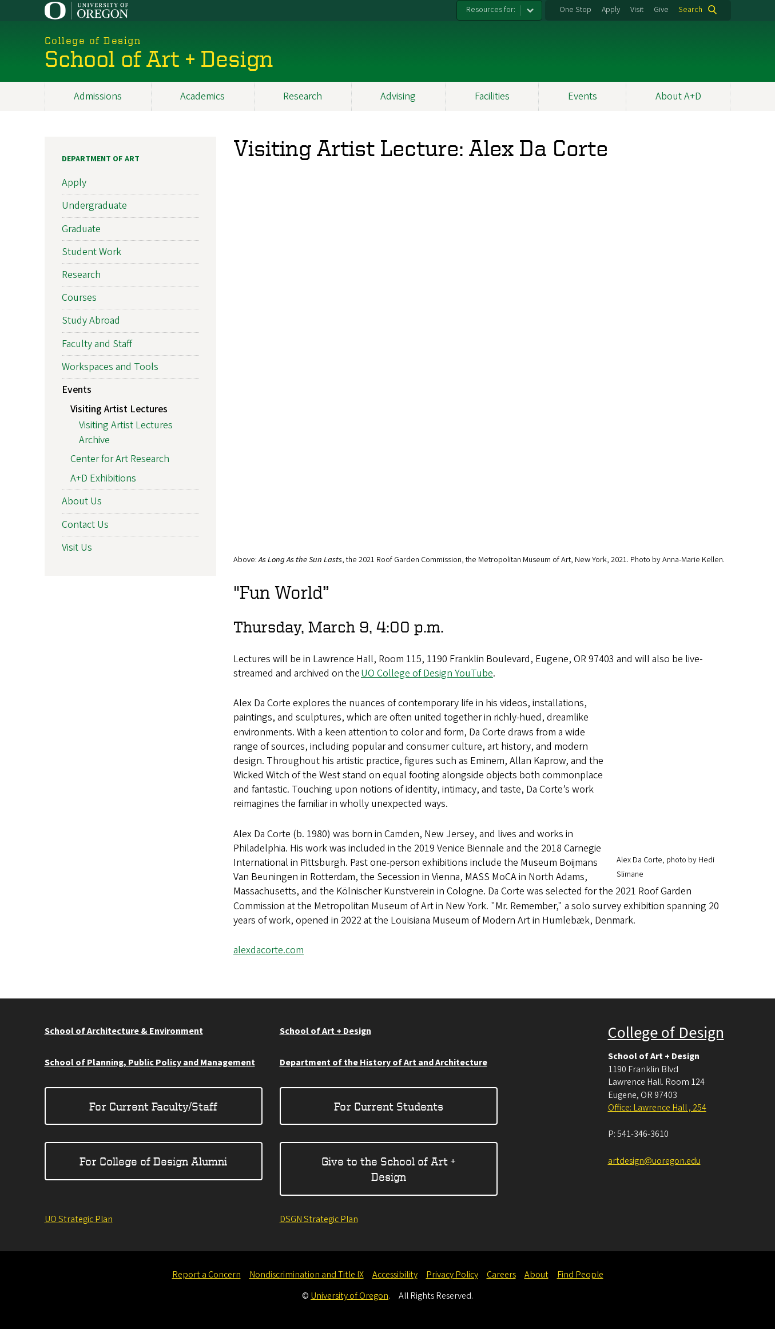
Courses (79, 298)
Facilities (492, 96)
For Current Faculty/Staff (153, 1106)
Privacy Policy (452, 1274)
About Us (82, 501)
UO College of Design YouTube (427, 673)
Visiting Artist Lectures (119, 409)
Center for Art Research (119, 459)
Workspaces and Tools (110, 367)
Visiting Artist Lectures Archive (126, 432)
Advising (398, 96)
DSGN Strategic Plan (319, 1219)
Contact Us (85, 524)
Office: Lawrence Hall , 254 (657, 1107)
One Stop (575, 9)
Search (690, 9)
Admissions (98, 96)
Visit (636, 9)
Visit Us (77, 547)
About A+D (678, 96)
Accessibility (395, 1274)
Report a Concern (206, 1274)
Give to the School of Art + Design (388, 1169)
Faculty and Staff (97, 343)
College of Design (666, 1032)
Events (582, 96)
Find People (580, 1274)
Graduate (81, 228)
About (536, 1274)
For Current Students (388, 1106)
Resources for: (490, 9)
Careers (501, 1274)
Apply (611, 9)
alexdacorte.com (268, 950)
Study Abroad (91, 320)
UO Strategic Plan (79, 1219)
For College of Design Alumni (153, 1161)
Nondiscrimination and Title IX (306, 1274)
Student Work (91, 252)
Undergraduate (94, 205)
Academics (202, 96)
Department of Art (101, 159)
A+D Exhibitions (103, 478)
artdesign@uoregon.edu (654, 1161)
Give (661, 9)
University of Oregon (349, 1296)
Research (302, 96)
